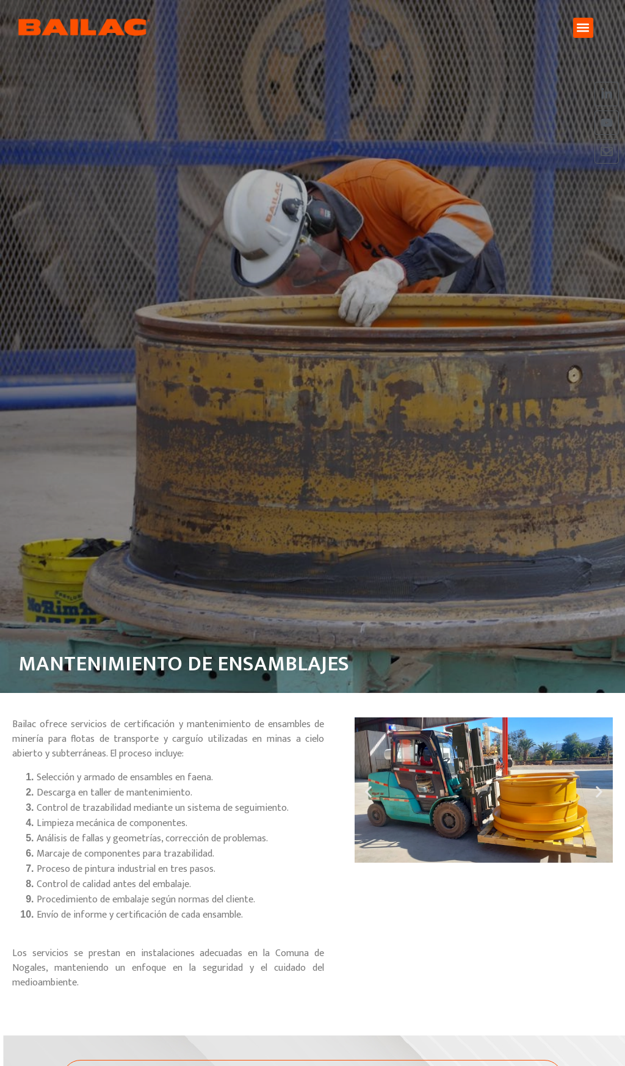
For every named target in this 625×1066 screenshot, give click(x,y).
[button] (583, 28)
